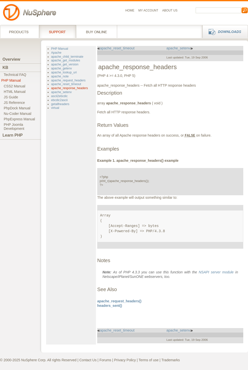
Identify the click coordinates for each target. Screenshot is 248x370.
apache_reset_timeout (66, 84)
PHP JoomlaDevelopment (14, 127)
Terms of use (149, 360)
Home (129, 10)
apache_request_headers (68, 80)
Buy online (96, 31)
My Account (148, 10)
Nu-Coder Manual (17, 114)
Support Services (57, 31)
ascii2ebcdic (59, 96)
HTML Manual (14, 92)
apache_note (60, 76)
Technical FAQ (15, 75)
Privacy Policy (125, 360)
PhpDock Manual (17, 108)
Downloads (223, 31)
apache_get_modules (65, 60)
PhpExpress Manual (19, 119)
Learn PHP (12, 135)
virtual (55, 108)
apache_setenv (61, 92)
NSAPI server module (216, 272)
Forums (105, 360)
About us (169, 10)
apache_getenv (61, 68)
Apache (56, 52)
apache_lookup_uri (64, 72)
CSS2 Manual (14, 86)
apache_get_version (65, 64)
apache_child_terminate (67, 56)
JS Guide (11, 97)
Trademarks (170, 360)
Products (19, 31)
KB (5, 67)
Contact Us (87, 360)
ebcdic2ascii (59, 100)
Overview (11, 59)
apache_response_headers (69, 88)
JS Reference (14, 103)
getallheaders (60, 104)
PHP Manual (11, 80)
